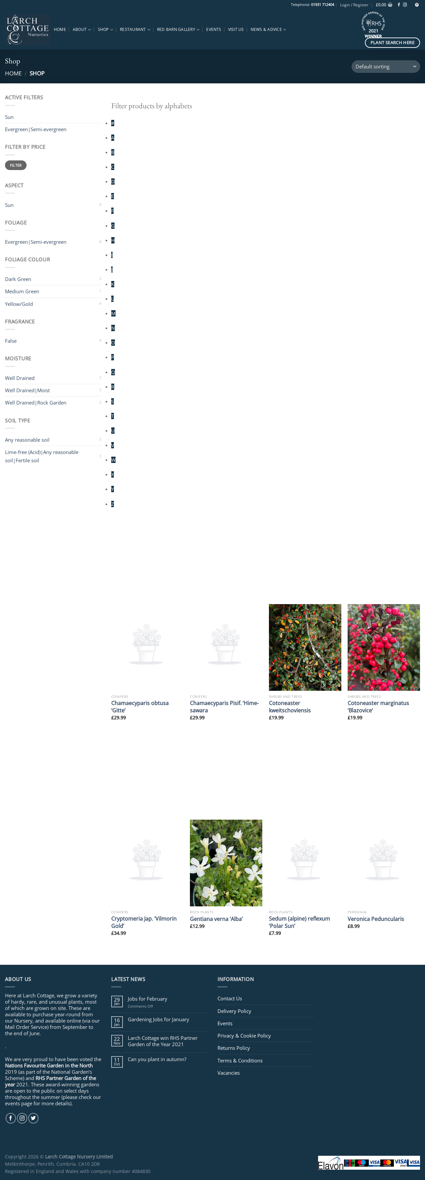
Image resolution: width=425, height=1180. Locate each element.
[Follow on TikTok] (411, 5)
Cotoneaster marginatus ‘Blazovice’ (378, 706)
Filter (16, 165)
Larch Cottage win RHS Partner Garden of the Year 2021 (163, 1041)
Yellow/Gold (19, 304)
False (11, 340)
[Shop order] (386, 66)
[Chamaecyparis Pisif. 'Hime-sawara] (226, 647)
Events (213, 29)
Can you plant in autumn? (157, 1059)
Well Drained (20, 378)
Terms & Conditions (240, 1060)
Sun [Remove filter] (9, 117)
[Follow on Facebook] (399, 5)
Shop (105, 30)
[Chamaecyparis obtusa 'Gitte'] (147, 647)
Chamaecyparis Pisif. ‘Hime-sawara (224, 706)
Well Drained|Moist (27, 390)
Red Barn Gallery (178, 30)
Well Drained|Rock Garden (35, 402)
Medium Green (22, 291)
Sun (9, 205)
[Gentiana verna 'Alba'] (226, 863)
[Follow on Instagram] (405, 5)
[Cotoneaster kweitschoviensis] (305, 647)
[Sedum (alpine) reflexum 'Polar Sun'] (305, 863)
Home (60, 29)
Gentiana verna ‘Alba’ (216, 918)
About (82, 30)
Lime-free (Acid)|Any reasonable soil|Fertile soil (41, 456)
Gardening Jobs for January (158, 1019)
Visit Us (236, 29)
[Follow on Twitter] (33, 1118)
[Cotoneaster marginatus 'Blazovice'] (384, 647)
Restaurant (135, 30)
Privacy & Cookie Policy (244, 1035)
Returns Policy (233, 1047)
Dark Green (18, 279)
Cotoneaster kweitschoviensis (290, 706)
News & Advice (269, 30)
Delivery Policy (234, 1011)
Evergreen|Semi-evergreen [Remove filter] (35, 129)
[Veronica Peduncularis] (384, 863)
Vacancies (228, 1072)
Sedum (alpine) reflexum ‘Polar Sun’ (299, 922)
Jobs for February (147, 999)
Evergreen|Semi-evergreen (35, 241)
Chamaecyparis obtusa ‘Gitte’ (140, 706)
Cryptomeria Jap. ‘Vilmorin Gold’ (144, 922)
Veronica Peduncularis (376, 918)
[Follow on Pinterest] (417, 5)
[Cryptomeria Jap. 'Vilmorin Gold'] (147, 863)
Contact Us (229, 998)
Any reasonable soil (27, 439)
